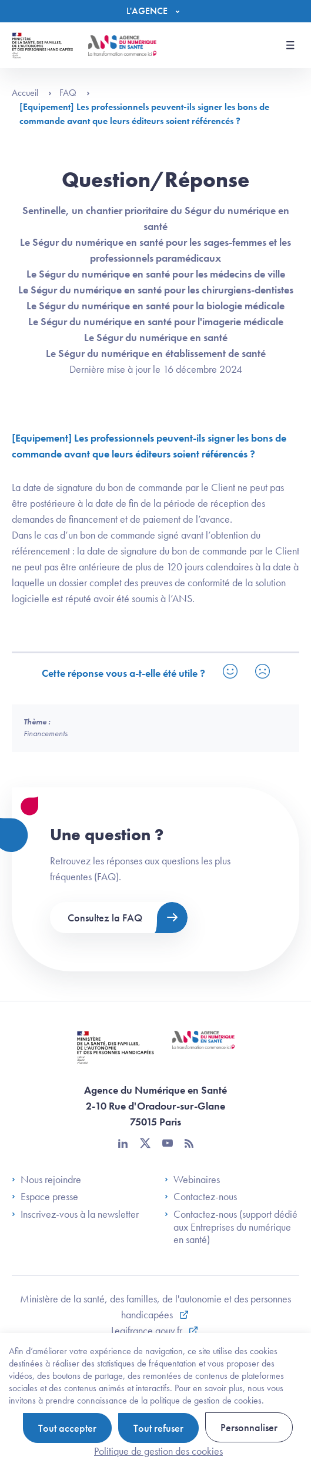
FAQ (74, 92)
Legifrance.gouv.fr (148, 1330)
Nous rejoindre (46, 1179)
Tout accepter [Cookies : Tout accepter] (67, 1428)
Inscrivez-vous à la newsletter (75, 1214)
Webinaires (192, 1179)
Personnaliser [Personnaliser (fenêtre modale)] (248, 1427)
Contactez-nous (201, 1196)
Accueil (32, 92)
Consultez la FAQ (105, 917)
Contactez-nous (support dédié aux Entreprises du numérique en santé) (231, 1227)
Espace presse (45, 1196)
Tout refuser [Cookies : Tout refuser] (158, 1428)
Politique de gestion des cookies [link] (158, 1451)
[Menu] (156, 11)
